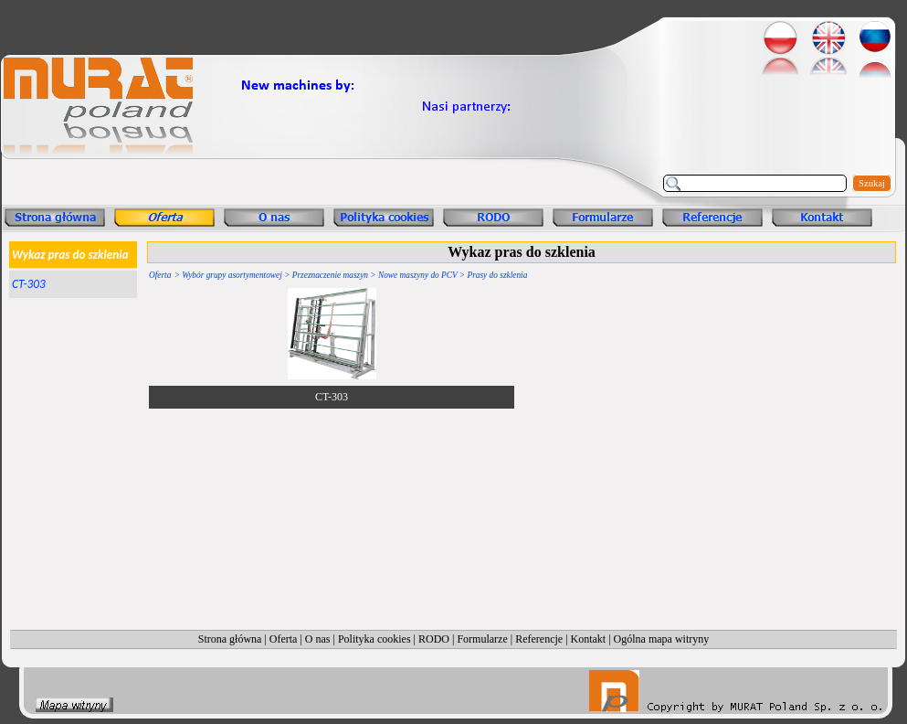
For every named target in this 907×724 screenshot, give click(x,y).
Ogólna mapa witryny (662, 639)
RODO (433, 639)
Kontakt (588, 639)
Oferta (160, 275)
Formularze (482, 639)
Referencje (539, 639)
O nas (318, 639)
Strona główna (230, 639)
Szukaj (872, 183)
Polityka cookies (374, 639)
